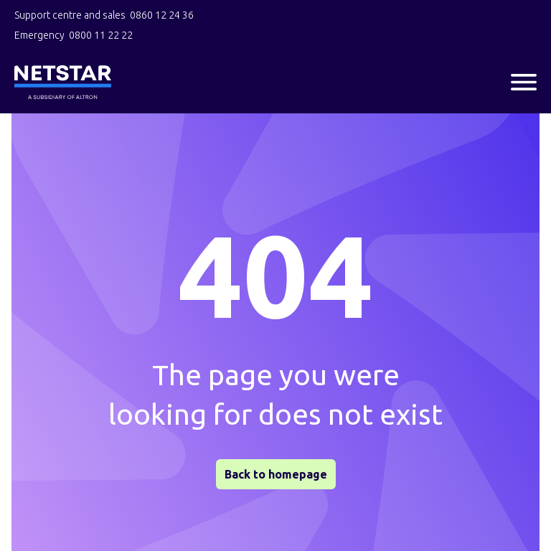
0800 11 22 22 (101, 35)
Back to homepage (276, 474)
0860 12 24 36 (162, 15)
